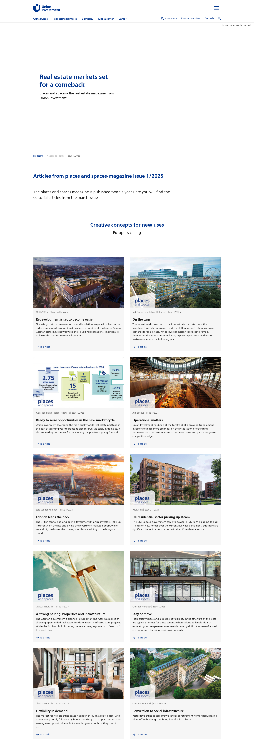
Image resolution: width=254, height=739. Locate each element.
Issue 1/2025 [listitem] (73, 155)
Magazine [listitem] (38, 155)
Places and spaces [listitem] (55, 155)
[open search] (219, 19)
